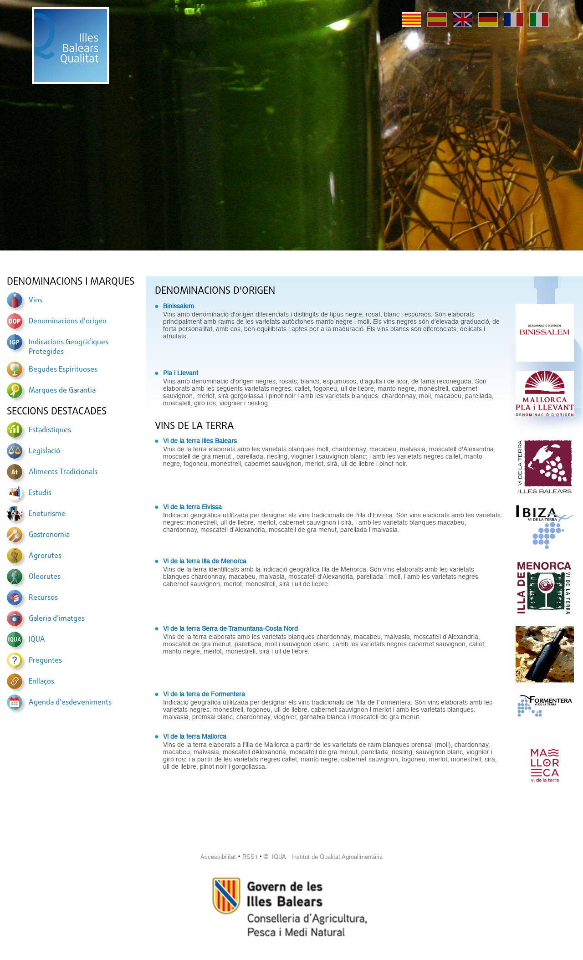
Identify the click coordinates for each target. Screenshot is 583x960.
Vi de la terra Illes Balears (200, 440)
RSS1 (250, 856)
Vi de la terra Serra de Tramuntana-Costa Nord (230, 628)
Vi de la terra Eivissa (192, 507)
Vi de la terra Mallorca (194, 736)
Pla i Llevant (180, 373)
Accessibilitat (218, 856)
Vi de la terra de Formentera (204, 694)
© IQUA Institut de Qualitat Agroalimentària (323, 856)
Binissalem (178, 306)
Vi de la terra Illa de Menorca (204, 561)
